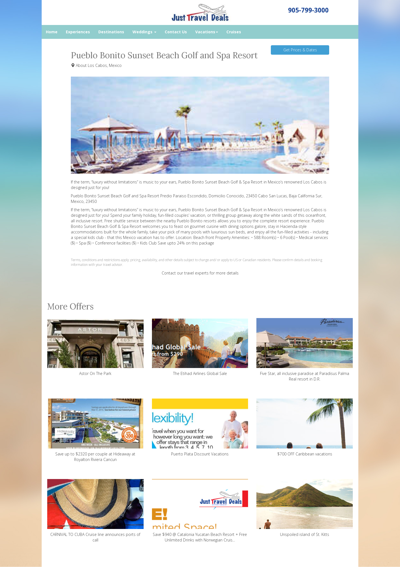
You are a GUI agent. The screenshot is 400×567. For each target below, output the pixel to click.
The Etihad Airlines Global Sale (200, 347)
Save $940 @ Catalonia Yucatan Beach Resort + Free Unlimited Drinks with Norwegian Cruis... (200, 511)
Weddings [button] (144, 31)
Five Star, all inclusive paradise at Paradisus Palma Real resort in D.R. (304, 350)
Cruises (233, 31)
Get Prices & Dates (300, 49)
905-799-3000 (308, 10)
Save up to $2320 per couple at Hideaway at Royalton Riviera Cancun (95, 430)
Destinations (111, 31)
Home (52, 31)
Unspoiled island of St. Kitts (304, 508)
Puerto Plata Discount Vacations (200, 428)
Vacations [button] (206, 31)
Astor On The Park (95, 347)
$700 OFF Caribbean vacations (304, 428)
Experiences (78, 31)
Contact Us (176, 31)
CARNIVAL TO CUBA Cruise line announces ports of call (95, 511)
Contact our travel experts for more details (200, 273)
